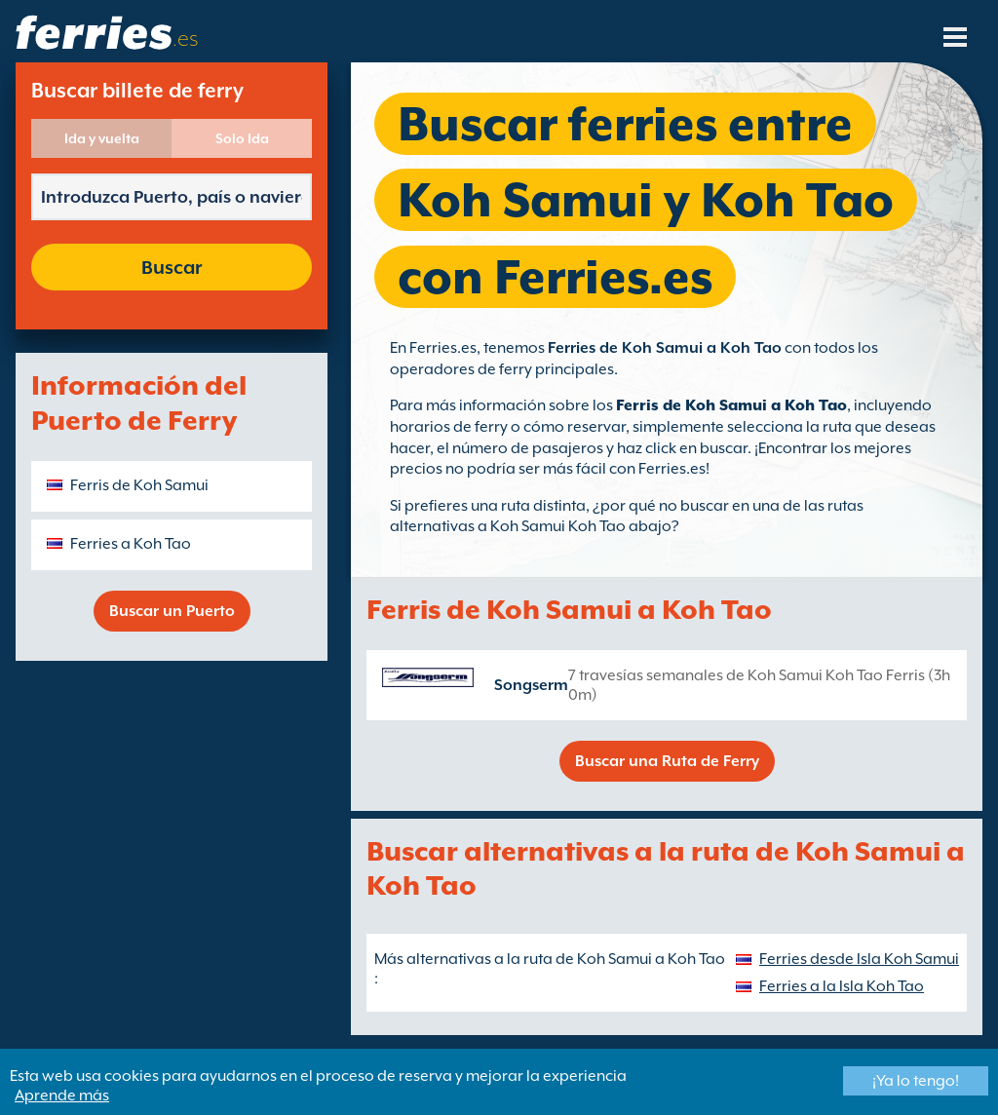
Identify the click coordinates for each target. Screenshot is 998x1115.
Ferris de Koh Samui (139, 485)
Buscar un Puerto (172, 611)
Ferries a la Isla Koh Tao (841, 986)
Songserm (531, 685)
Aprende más (62, 1095)
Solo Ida (242, 138)
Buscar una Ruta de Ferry (667, 761)
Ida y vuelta (101, 138)
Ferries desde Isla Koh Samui (859, 959)
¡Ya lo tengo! (915, 1081)
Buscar (171, 267)
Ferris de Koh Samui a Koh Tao (731, 405)
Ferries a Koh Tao (130, 544)
